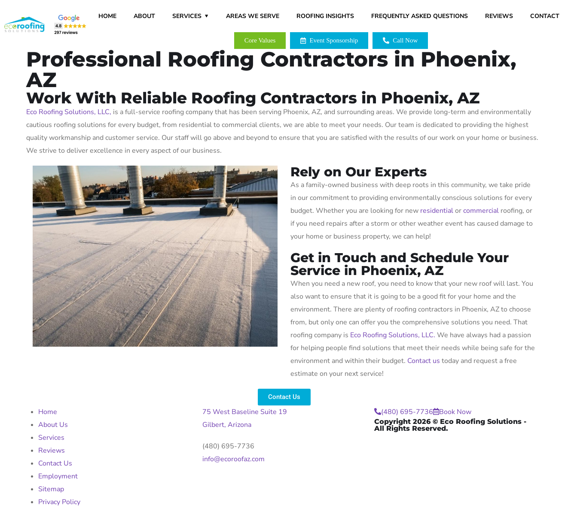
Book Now (452, 412)
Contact (544, 16)
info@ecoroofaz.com (233, 459)
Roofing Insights (325, 16)
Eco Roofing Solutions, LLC (68, 112)
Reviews (499, 16)
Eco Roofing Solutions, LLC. (392, 335)
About (144, 16)
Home (107, 16)
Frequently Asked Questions (419, 16)
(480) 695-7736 (228, 446)
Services (187, 16)
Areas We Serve (252, 16)
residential (436, 210)
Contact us (423, 361)
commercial (481, 210)
